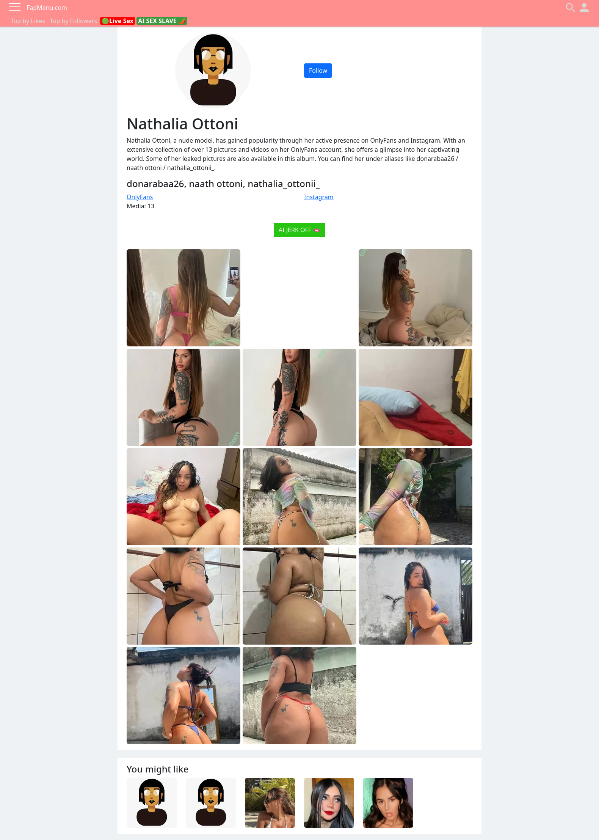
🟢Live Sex (117, 21)
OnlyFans (140, 197)
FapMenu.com (47, 7)
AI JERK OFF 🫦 (299, 230)
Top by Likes (28, 21)
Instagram (319, 197)
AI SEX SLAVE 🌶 (162, 21)
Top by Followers (73, 21)
